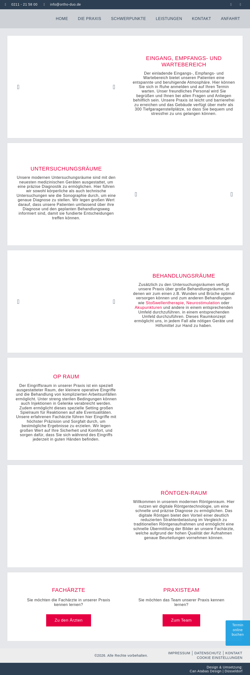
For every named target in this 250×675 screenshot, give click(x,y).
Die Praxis (89, 18)
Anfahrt (230, 18)
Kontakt (201, 18)
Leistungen (169, 18)
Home (62, 18)
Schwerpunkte (128, 18)
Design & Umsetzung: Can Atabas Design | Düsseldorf (216, 669)
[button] (18, 86)
